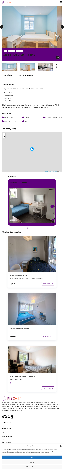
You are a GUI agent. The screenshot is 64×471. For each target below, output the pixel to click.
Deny (32, 462)
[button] (61, 446)
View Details (48, 284)
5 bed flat (11, 51)
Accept (32, 457)
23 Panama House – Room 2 (22, 377)
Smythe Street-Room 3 (20, 329)
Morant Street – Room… (18, 182)
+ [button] (4, 134)
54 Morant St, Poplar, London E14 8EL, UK (22, 185)
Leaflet (46, 171)
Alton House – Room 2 (20, 275)
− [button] (4, 136)
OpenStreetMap (53, 171)
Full (5, 51)
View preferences (32, 467)
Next (62, 27)
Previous (1, 27)
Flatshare (19, 51)
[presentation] (12, 206)
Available (13, 190)
